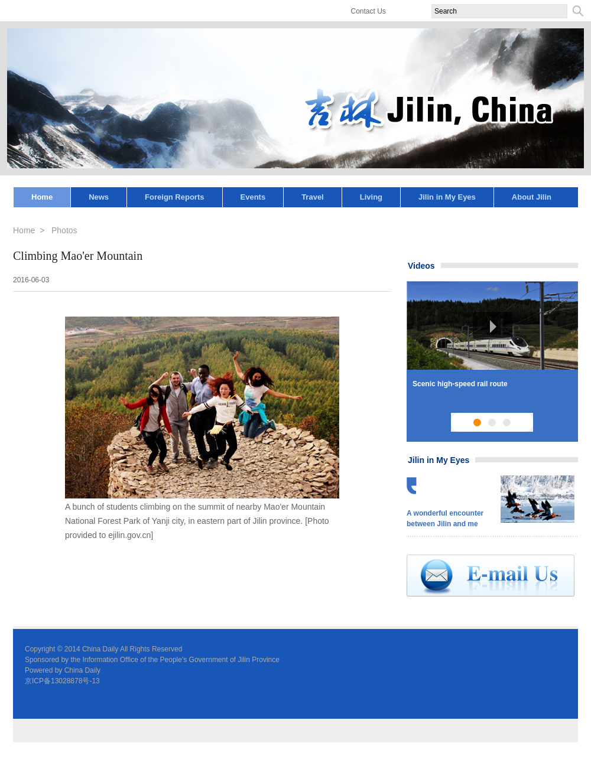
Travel (312, 197)
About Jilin (531, 197)
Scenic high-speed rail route (460, 384)
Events (253, 197)
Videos (421, 265)
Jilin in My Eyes (447, 197)
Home (42, 197)
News (99, 197)
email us (490, 575)
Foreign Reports (174, 197)
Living (371, 197)
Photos (64, 230)
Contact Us (368, 11)
